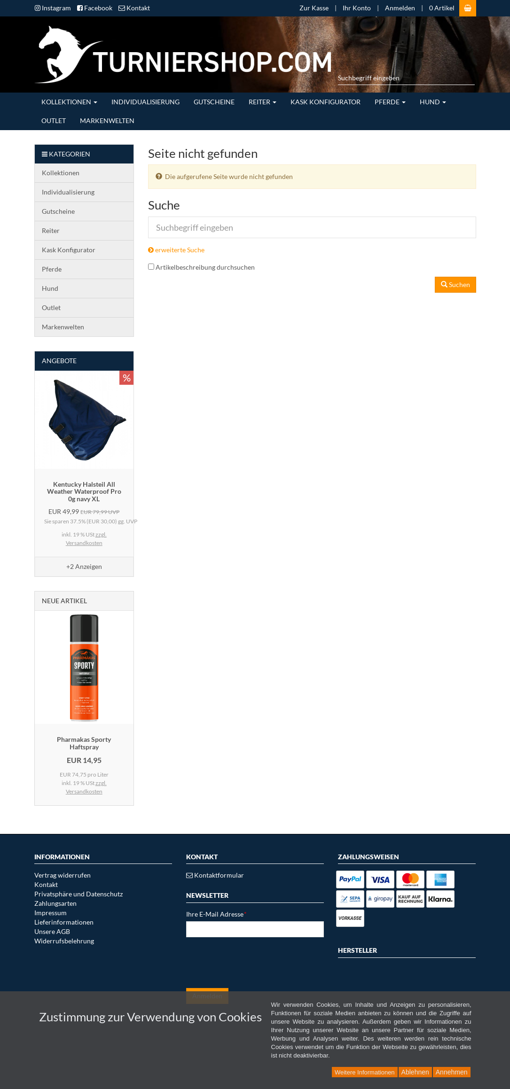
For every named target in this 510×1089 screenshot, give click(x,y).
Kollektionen (69, 102)
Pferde (390, 102)
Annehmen (452, 1072)
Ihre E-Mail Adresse (216, 914)
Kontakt (46, 884)
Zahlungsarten (55, 903)
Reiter (262, 102)
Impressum (50, 913)
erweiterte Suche (176, 250)
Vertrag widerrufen (62, 875)
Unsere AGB (52, 931)
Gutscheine (214, 102)
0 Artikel (442, 8)
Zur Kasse (314, 8)
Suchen (455, 284)
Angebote (59, 361)
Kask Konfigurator (325, 102)
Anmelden (400, 8)
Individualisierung (145, 102)
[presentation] (257, 962)
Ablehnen (415, 1072)
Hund (433, 102)
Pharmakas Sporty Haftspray (84, 742)
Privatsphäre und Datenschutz (78, 894)
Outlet (53, 120)
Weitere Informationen (365, 1072)
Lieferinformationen (64, 922)
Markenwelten (107, 120)
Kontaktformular (215, 875)
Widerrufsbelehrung (64, 941)
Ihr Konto (357, 8)
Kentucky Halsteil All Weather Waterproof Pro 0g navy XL (84, 491)
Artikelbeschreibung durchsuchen (205, 267)
